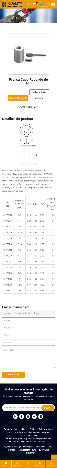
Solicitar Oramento (17, 98)
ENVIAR (14, 375)
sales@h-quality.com (22, 438)
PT (46, 4)
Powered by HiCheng (40, 450)
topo (51, 466)
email (5, 466)
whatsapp (17, 466)
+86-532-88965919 (21, 441)
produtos (40, 466)
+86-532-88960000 (39, 441)
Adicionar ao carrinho (39, 93)
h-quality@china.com (42, 438)
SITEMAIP (30, 453)
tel (28, 466)
